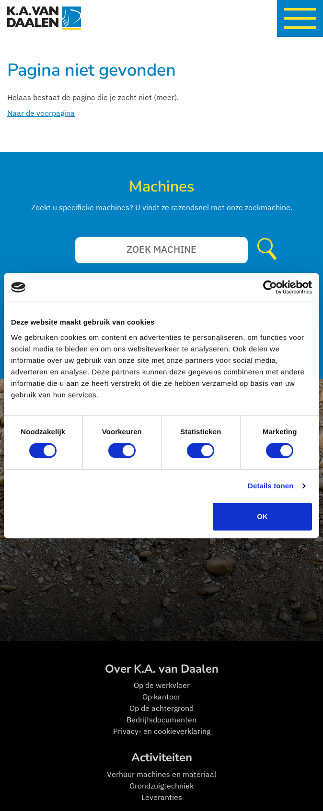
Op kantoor (161, 696)
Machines (161, 186)
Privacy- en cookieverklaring (161, 731)
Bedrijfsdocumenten (161, 719)
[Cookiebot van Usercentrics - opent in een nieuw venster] (270, 287)
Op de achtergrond (161, 708)
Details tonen (270, 486)
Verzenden (269, 250)
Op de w (148, 685)
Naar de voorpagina (41, 113)
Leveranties (161, 797)
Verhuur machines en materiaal (161, 774)
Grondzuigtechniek (161, 785)
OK (262, 516)
